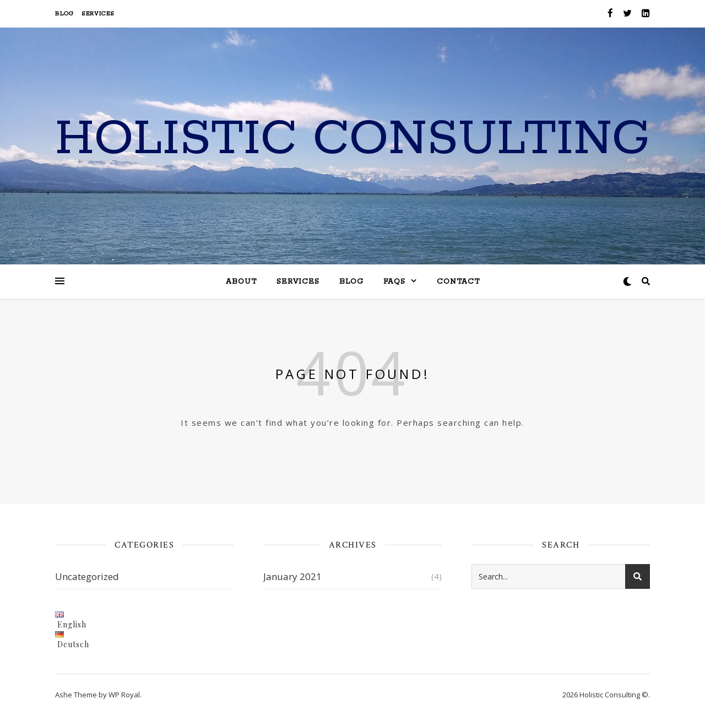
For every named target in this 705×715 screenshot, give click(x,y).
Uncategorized (87, 576)
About (241, 281)
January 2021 (292, 576)
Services (98, 14)
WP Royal (124, 695)
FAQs (394, 281)
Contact (458, 281)
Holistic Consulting (352, 139)
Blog (64, 14)
